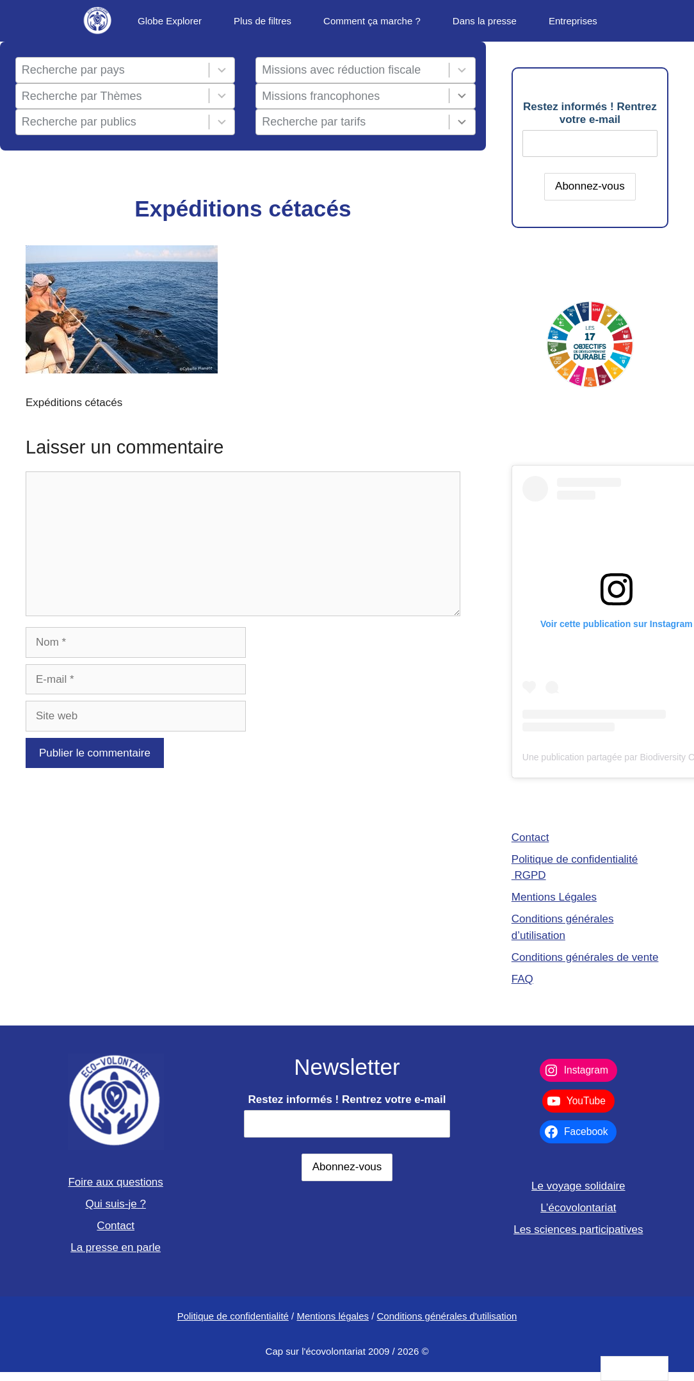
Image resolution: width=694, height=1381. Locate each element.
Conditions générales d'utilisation (447, 1316)
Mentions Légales (554, 897)
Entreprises (573, 20)
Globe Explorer (170, 20)
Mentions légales (332, 1316)
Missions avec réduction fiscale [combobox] (341, 69)
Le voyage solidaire (578, 1186)
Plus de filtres (262, 20)
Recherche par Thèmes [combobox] (82, 96)
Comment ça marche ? (372, 20)
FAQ (522, 979)
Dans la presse (485, 20)
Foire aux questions (115, 1182)
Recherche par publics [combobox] (79, 121)
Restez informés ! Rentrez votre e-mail (590, 113)
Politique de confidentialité (233, 1316)
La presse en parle (115, 1247)
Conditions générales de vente (585, 957)
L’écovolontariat (578, 1208)
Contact (530, 837)
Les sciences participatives (578, 1229)
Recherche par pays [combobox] (73, 69)
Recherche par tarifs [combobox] (314, 121)
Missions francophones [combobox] (321, 96)
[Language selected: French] (634, 1368)
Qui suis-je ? (115, 1204)
